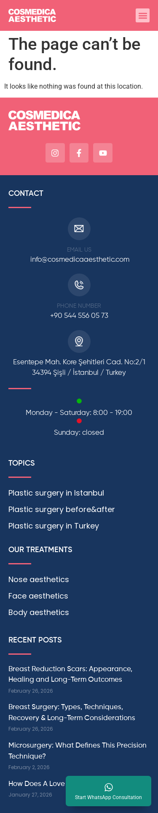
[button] (143, 15)
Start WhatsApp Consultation (108, 797)
